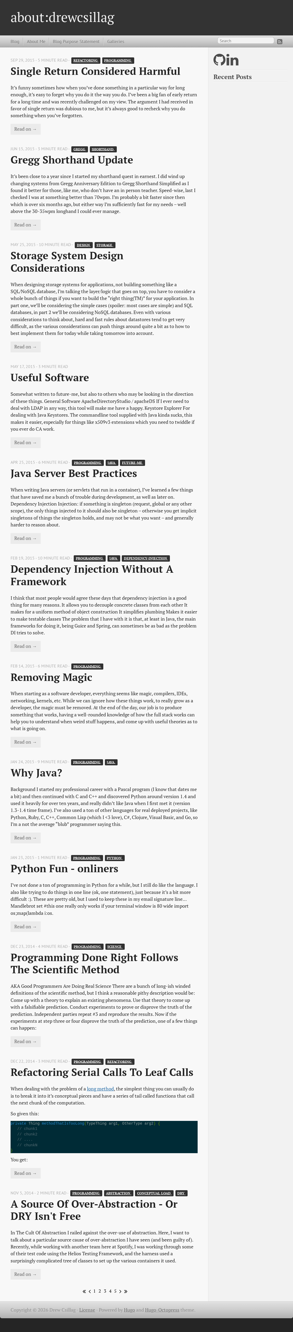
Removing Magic (51, 677)
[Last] (124, 1291)
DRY (181, 1193)
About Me (36, 41)
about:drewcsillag (62, 17)
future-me (132, 462)
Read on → (25, 129)
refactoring (86, 60)
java (112, 462)
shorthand (103, 149)
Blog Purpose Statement (76, 41)
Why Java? (36, 772)
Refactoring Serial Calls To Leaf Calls (102, 1072)
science (115, 946)
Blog (15, 41)
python (115, 858)
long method (100, 1089)
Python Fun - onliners (64, 868)
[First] (83, 1291)
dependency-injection (146, 558)
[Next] (119, 1291)
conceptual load (154, 1193)
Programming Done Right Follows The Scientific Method (96, 963)
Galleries (115, 41)
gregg (79, 149)
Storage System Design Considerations (68, 261)
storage (104, 245)
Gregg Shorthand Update (72, 159)
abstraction (118, 1193)
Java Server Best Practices (74, 473)
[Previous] (89, 1291)
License (87, 1310)
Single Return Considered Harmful (95, 71)
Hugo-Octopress (162, 1310)
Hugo (129, 1310)
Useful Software (50, 377)
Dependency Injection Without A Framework (93, 575)
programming (118, 60)
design (84, 245)
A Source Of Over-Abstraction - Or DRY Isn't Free (95, 1210)
